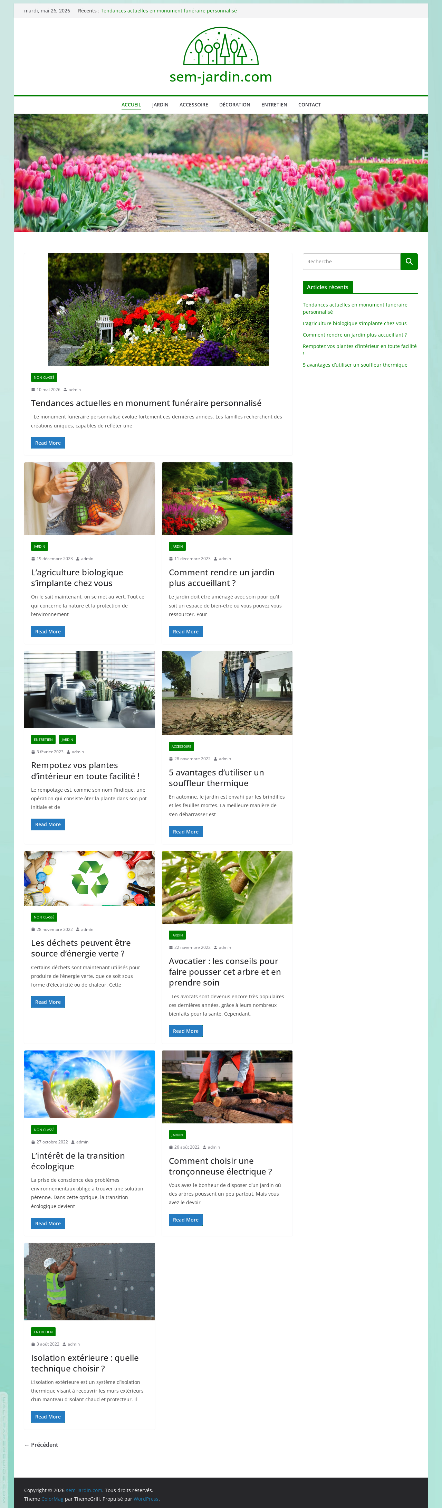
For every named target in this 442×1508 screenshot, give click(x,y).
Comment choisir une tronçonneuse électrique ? (220, 1166)
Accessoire (194, 104)
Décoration (234, 104)
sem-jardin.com (221, 76)
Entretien (274, 104)
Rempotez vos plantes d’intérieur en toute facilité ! (85, 770)
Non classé (44, 377)
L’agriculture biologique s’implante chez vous (77, 577)
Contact (309, 104)
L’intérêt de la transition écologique (78, 1161)
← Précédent (41, 1445)
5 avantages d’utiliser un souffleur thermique (216, 777)
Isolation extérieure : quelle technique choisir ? (85, 1363)
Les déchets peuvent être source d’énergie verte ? (81, 948)
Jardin (160, 104)
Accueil (131, 104)
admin (75, 390)
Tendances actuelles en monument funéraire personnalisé (169, 10)
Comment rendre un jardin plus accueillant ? (222, 577)
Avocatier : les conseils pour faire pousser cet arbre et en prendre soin (225, 971)
